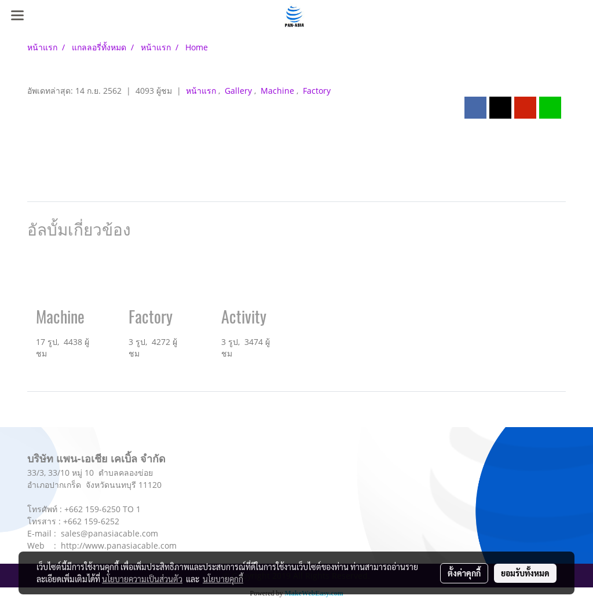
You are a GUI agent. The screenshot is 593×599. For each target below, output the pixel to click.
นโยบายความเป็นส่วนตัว (142, 579)
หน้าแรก (202, 90)
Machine (278, 90)
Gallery (239, 90)
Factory (317, 90)
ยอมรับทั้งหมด (525, 573)
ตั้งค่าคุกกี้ (464, 573)
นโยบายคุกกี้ (223, 579)
